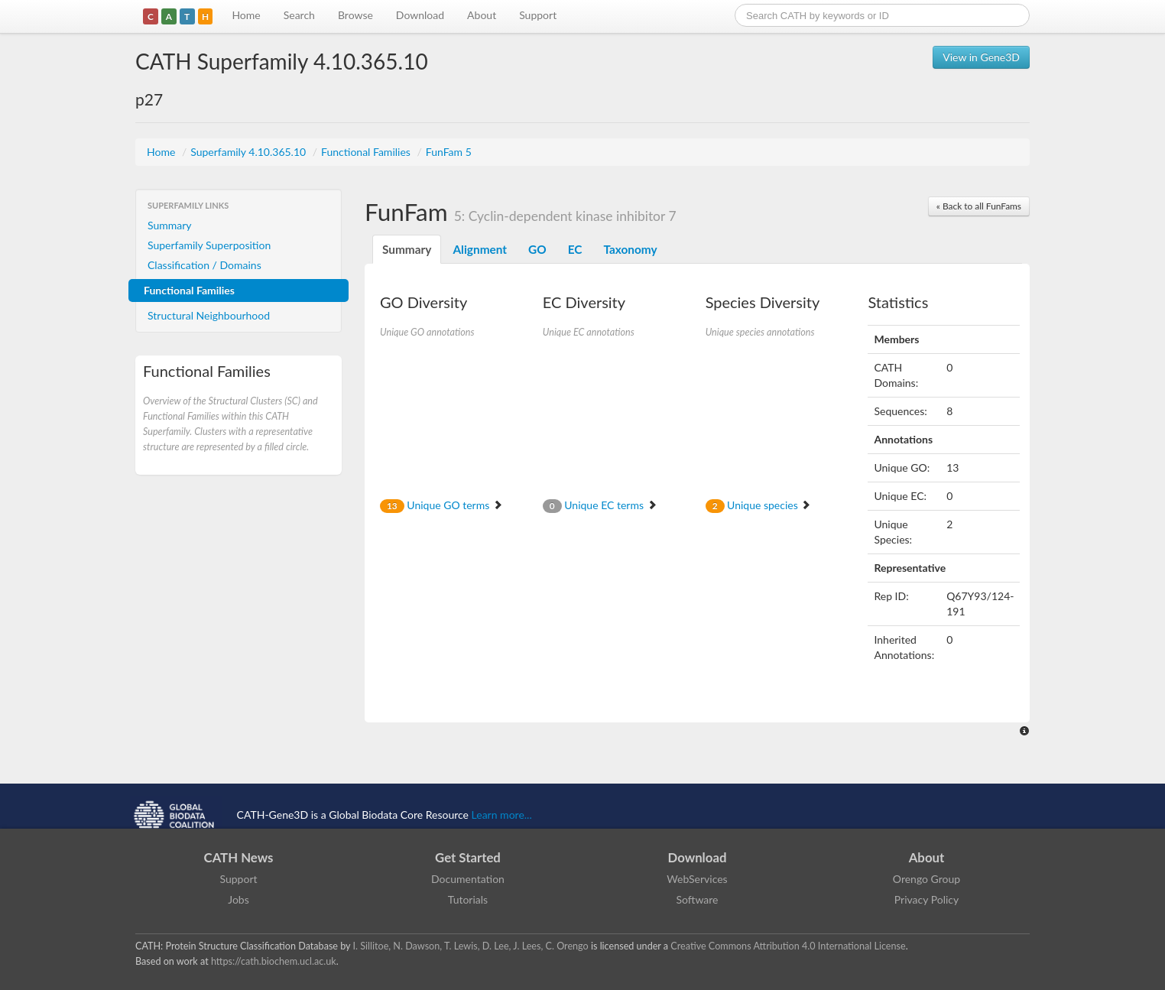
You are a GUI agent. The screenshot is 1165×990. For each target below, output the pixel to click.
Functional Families (367, 151)
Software (698, 899)
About (481, 14)
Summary (170, 225)
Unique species (759, 504)
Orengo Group (926, 878)
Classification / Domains (204, 264)
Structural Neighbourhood (209, 315)
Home (246, 14)
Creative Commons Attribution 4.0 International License (787, 946)
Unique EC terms (600, 504)
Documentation (468, 878)
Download (420, 14)
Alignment (480, 249)
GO (537, 249)
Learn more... (502, 814)
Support (538, 14)
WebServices (697, 878)
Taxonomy (630, 249)
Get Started (468, 857)
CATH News (239, 857)
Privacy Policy (926, 899)
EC (575, 249)
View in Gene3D (981, 56)
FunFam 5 (449, 151)
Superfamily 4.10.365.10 (249, 151)
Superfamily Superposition (209, 245)
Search (299, 14)
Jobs (238, 899)
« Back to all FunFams (978, 206)
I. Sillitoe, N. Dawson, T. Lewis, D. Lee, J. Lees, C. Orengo (471, 946)
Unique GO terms (441, 504)
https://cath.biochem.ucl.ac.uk (273, 961)
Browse (355, 14)
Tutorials (468, 899)
